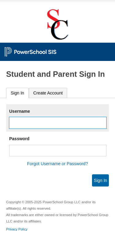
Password (19, 138)
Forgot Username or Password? (57, 163)
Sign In (17, 93)
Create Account (48, 93)
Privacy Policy (17, 229)
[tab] (17, 93)
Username (19, 111)
